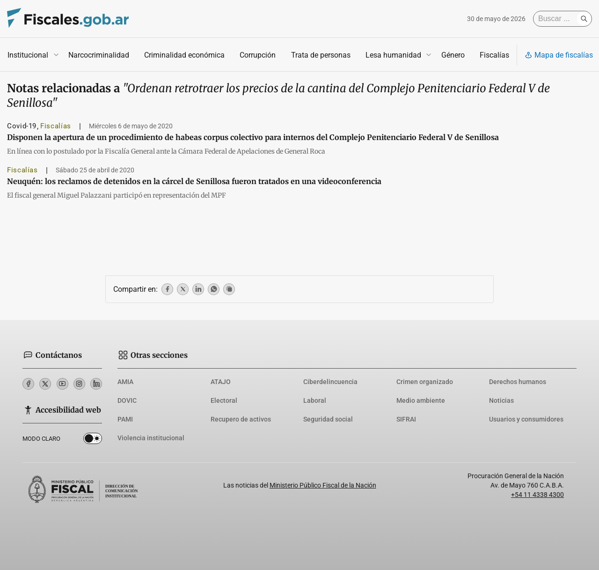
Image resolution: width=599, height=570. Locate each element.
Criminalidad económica (184, 55)
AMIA (125, 381)
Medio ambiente (420, 400)
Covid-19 (22, 126)
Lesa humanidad (393, 55)
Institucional (27, 55)
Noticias (501, 400)
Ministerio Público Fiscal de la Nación (323, 485)
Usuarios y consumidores (526, 419)
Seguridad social (328, 419)
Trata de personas (321, 55)
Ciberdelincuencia (330, 381)
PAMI (125, 419)
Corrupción (258, 55)
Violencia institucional (150, 438)
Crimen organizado (424, 381)
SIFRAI (406, 419)
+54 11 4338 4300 (537, 494)
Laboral (314, 400)
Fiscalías (494, 55)
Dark (93, 440)
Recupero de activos (241, 419)
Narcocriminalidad (98, 55)
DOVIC (127, 400)
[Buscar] (557, 18)
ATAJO (221, 381)
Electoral (224, 400)
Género (453, 55)
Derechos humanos (517, 381)
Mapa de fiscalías (559, 55)
